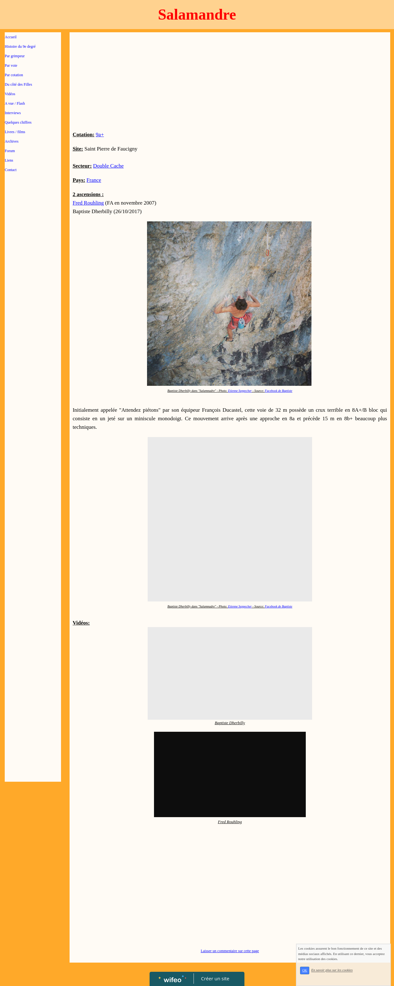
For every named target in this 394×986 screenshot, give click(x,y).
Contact (10, 170)
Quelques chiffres (18, 122)
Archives (11, 141)
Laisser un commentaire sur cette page (230, 951)
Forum (10, 151)
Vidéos (10, 94)
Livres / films (15, 132)
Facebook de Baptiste (278, 390)
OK (304, 970)
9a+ (100, 135)
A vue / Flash (15, 103)
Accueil (10, 37)
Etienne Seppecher (240, 390)
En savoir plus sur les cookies (332, 970)
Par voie (11, 65)
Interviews (13, 113)
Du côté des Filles (18, 84)
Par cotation (14, 75)
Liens (9, 160)
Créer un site (215, 978)
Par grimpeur (15, 56)
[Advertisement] (33, 304)
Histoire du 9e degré (20, 46)
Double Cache (108, 166)
